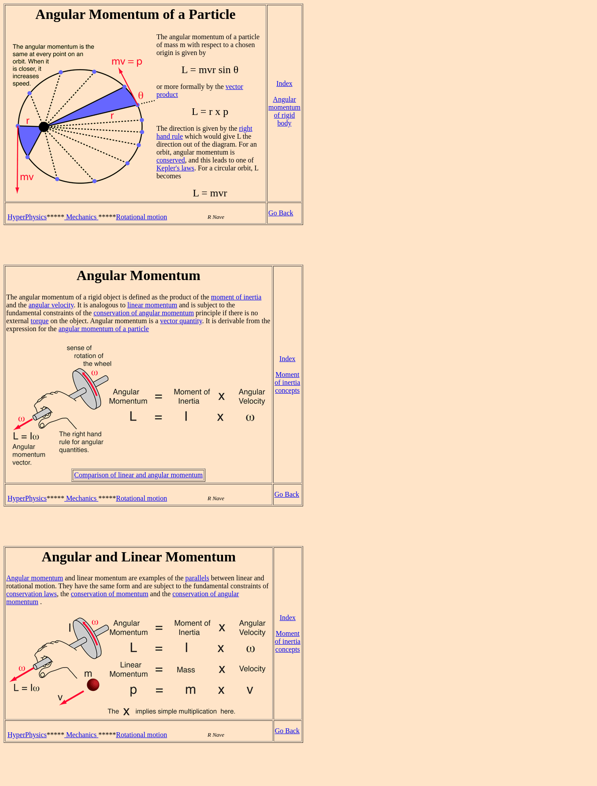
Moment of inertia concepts (287, 382)
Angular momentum (34, 578)
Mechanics (81, 217)
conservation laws (31, 594)
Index (284, 83)
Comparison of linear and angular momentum (138, 475)
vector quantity (181, 321)
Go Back (280, 213)
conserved (170, 160)
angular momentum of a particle (104, 328)
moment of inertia (236, 297)
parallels (197, 578)
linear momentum (152, 305)
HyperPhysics (27, 217)
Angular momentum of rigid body (284, 111)
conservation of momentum (109, 594)
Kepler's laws (175, 168)
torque (40, 321)
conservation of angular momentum (143, 313)
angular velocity (51, 305)
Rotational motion (141, 217)
